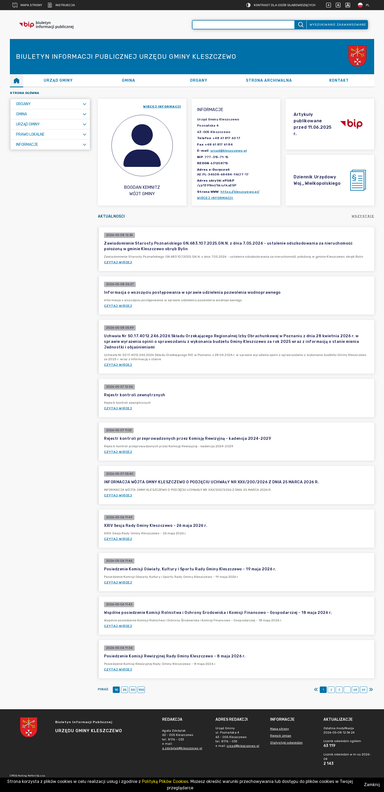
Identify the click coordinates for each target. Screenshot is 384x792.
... (347, 690)
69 (364, 690)
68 (355, 690)
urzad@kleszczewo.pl (228, 150)
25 (125, 690)
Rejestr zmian (280, 736)
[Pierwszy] (316, 690)
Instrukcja (61, 5)
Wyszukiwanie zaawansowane (338, 24)
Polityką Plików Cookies (165, 781)
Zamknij (372, 784)
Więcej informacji (215, 198)
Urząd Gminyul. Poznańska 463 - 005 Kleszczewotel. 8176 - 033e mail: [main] (238, 737)
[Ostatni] (371, 690)
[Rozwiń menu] (85, 104)
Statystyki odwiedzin (286, 742)
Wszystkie (363, 216)
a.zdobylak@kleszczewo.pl (182, 748)
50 (133, 690)
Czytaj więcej (118, 262)
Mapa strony (27, 5)
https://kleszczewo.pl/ (240, 192)
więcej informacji (162, 106)
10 (116, 690)
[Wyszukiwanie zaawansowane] (243, 25)
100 (141, 690)
